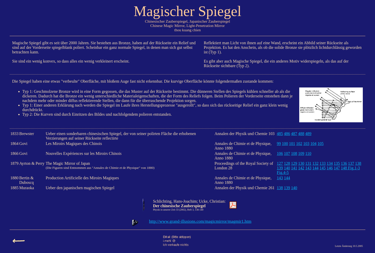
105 (321, 143)
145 (323, 168)
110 (308, 153)
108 (294, 153)
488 (301, 133)
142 (301, 168)
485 (280, 133)
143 (308, 168)
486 (287, 133)
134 (330, 163)
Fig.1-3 (354, 168)
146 (330, 168)
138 (358, 163)
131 (308, 163)
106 (280, 153)
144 (315, 168)
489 (308, 133)
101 (292, 143)
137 (351, 163)
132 (315, 163)
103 (306, 143)
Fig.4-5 (283, 172)
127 (280, 163)
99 (279, 143)
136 (344, 163)
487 (294, 133)
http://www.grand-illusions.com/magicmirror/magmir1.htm (200, 221)
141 (294, 168)
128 (287, 163)
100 (285, 143)
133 (323, 163)
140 (287, 168)
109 (301, 153)
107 (287, 153)
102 (299, 143)
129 (294, 163)
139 (280, 168)
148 (344, 168)
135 (337, 163)
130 (301, 163)
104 (313, 143)
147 (337, 168)
